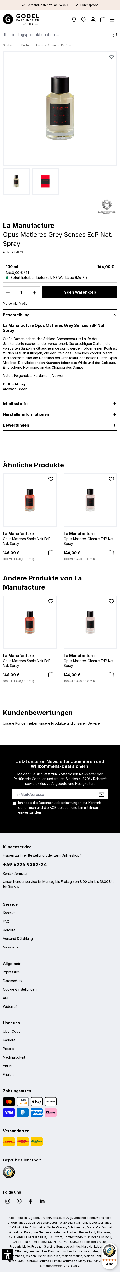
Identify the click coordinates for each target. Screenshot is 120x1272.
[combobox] (54, 34)
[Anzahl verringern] (8, 292)
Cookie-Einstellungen (20, 989)
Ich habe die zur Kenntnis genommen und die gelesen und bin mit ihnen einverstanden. (60, 807)
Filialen (8, 1074)
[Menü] (112, 19)
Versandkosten (84, 1218)
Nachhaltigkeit (14, 1057)
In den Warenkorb (79, 292)
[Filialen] (74, 19)
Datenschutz (13, 981)
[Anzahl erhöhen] (35, 292)
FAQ (6, 921)
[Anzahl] (21, 292)
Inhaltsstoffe (15, 403)
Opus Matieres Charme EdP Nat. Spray (90, 538)
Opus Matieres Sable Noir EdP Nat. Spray (30, 538)
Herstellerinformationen (26, 414)
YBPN (7, 1066)
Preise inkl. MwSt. (15, 303)
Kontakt (9, 913)
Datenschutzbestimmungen (60, 803)
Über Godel (12, 1031)
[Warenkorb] (103, 19)
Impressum (11, 972)
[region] (60, 123)
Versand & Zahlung (18, 939)
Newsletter (11, 947)
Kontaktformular (15, 873)
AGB (53, 807)
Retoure (9, 930)
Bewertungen (16, 425)
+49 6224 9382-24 (25, 864)
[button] (7, 1254)
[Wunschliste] (83, 19)
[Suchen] (114, 34)
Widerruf (10, 1006)
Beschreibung (16, 314)
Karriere (9, 1040)
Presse (8, 1049)
